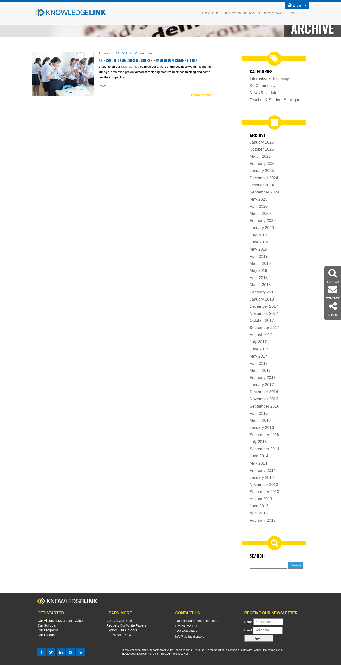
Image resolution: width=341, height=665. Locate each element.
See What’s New (118, 635)
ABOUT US (210, 13)
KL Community (263, 85)
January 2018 (262, 299)
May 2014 (258, 463)
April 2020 (259, 206)
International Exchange (270, 78)
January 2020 (262, 227)
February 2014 (263, 470)
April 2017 (259, 363)
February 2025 (263, 163)
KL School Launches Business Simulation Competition (148, 60)
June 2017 (259, 349)
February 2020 (263, 220)
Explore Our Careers (121, 630)
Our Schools (46, 625)
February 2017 (263, 377)
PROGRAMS (274, 13)
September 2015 (264, 434)
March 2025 (260, 156)
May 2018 (258, 270)
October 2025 (262, 149)
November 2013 (264, 484)
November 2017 (264, 313)
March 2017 (260, 370)
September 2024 (264, 192)
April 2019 (259, 256)
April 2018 (259, 277)
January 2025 (262, 170)
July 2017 (258, 342)
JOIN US (296, 13)
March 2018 (260, 285)
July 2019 (258, 235)
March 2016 (260, 420)
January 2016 (262, 427)
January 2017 (262, 384)
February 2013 (263, 520)
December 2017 (264, 306)
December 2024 (264, 178)
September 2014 (264, 449)
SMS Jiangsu (130, 66)
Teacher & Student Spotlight (274, 100)
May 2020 (258, 199)
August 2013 (261, 499)
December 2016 (264, 392)
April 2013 (259, 513)
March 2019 (260, 263)
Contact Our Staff (119, 621)
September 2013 (264, 492)
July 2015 (258, 442)
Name (248, 622)
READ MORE (201, 95)
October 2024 (262, 185)
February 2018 (263, 292)
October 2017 (262, 320)
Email (248, 630)
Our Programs (47, 630)
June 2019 (259, 242)
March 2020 (260, 213)
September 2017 (264, 327)
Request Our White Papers (126, 625)
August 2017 (261, 334)
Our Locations (47, 635)
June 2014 (259, 456)
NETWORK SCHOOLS (241, 13)
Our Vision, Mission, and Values (60, 621)
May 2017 (258, 356)
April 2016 (259, 413)
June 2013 (259, 506)
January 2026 (262, 142)
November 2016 (264, 399)
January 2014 (262, 477)
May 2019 (258, 249)
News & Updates (264, 92)
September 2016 (264, 406)
